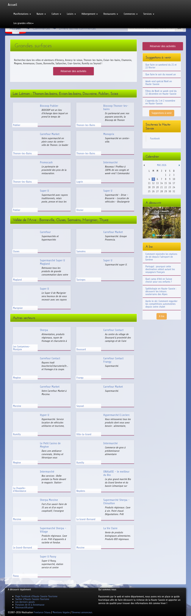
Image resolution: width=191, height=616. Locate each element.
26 (153, 191)
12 (153, 183)
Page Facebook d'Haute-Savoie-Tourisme (36, 596)
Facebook (155, 138)
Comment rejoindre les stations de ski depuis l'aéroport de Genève (161, 257)
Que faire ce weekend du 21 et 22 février (161, 66)
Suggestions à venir (162, 113)
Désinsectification (24, 607)
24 (174, 187)
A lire (161, 316)
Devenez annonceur (82, 612)
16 (169, 183)
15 (165, 183)
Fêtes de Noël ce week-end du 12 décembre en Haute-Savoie (161, 92)
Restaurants (110, 13)
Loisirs (71, 13)
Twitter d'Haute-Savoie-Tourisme (32, 599)
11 (149, 183)
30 (169, 191)
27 (157, 191)
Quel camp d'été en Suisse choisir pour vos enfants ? (158, 280)
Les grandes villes (23, 23)
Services (148, 13)
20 (157, 187)
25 (149, 191)
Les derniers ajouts (25, 602)
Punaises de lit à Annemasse (29, 604)
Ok (179, 28)
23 (169, 187)
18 (149, 187)
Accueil (12, 5)
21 (161, 187)
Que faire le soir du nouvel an (160, 74)
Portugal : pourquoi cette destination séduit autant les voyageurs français (160, 269)
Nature (41, 13)
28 (161, 191)
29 (165, 191)
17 (174, 183)
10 (174, 179)
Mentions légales (61, 612)
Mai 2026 (161, 165)
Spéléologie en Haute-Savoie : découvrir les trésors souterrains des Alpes (160, 291)
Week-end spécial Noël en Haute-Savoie (158, 82)
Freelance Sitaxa (42, 612)
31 (174, 191)
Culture (56, 13)
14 (161, 183)
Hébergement (90, 13)
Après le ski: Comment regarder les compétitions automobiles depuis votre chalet (161, 304)
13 (157, 183)
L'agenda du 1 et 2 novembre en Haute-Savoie (160, 102)
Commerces (131, 13)
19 (153, 187)
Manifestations (22, 13)
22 (165, 187)
